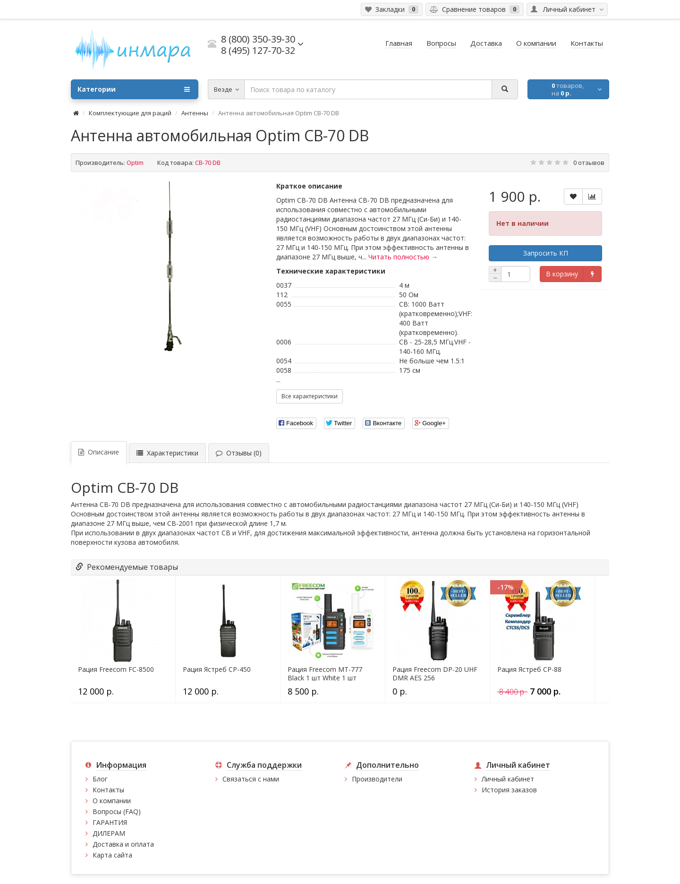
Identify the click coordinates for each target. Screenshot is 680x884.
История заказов (509, 789)
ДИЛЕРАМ (109, 833)
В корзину (562, 273)
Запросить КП (545, 253)
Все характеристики (309, 396)
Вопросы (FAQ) (117, 811)
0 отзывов (588, 162)
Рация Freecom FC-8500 (116, 669)
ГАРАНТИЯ (110, 822)
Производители (377, 778)
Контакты (108, 789)
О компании (112, 800)
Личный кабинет (508, 778)
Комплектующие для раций (130, 113)
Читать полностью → (403, 256)
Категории (133, 89)
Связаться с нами (250, 778)
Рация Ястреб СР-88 (529, 669)
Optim (135, 162)
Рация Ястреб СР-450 (217, 669)
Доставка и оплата (123, 844)
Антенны (194, 113)
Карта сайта (112, 854)
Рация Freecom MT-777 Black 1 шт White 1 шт (325, 673)
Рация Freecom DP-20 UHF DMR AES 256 (434, 673)
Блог (100, 778)
